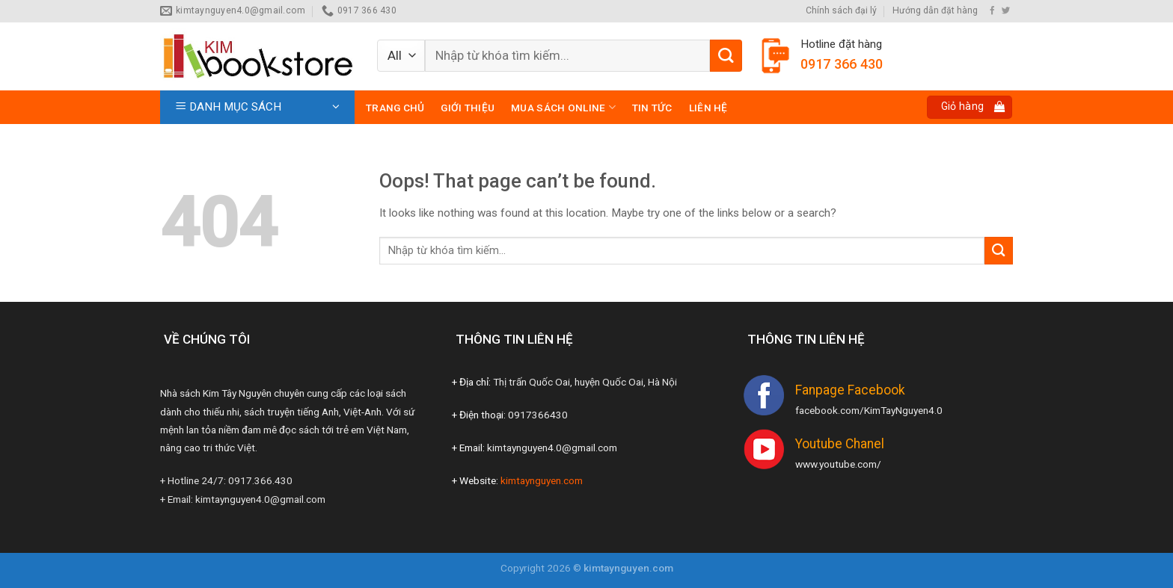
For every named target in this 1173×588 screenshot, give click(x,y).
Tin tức (652, 108)
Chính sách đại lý (841, 10)
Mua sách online (563, 107)
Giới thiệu (467, 108)
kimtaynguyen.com (541, 480)
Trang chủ (395, 108)
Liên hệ (708, 108)
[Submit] (726, 56)
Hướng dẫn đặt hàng (935, 10)
